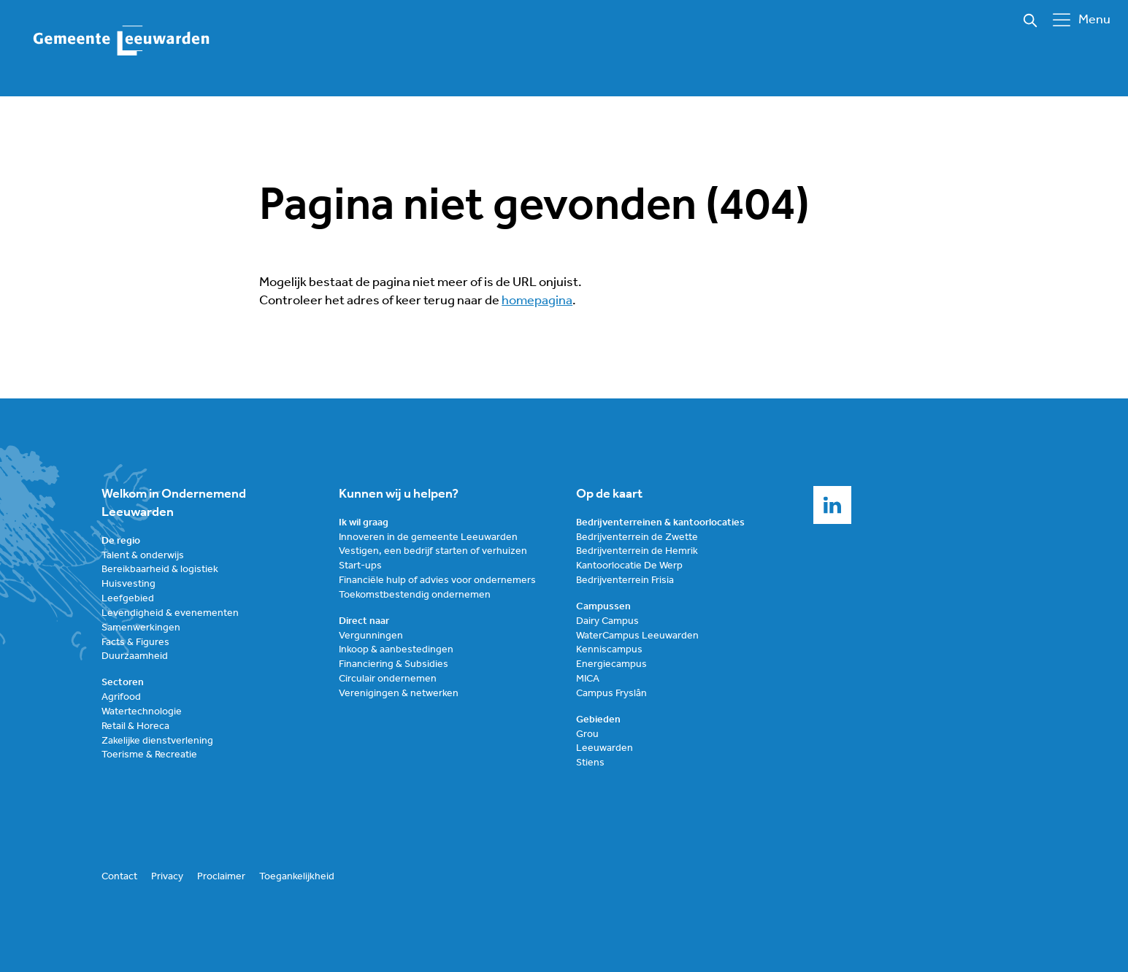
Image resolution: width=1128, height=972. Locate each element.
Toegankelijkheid (296, 876)
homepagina (537, 301)
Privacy (167, 876)
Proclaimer (221, 876)
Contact (119, 876)
